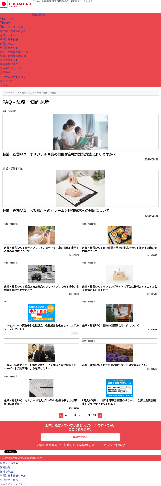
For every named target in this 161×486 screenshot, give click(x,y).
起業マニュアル (28, 93)
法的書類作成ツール (11, 64)
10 (94, 415)
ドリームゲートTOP (11, 93)
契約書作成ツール (10, 68)
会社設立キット (9, 60)
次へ (100, 415)
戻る (61, 415)
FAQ (39, 93)
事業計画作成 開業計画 (13, 56)
